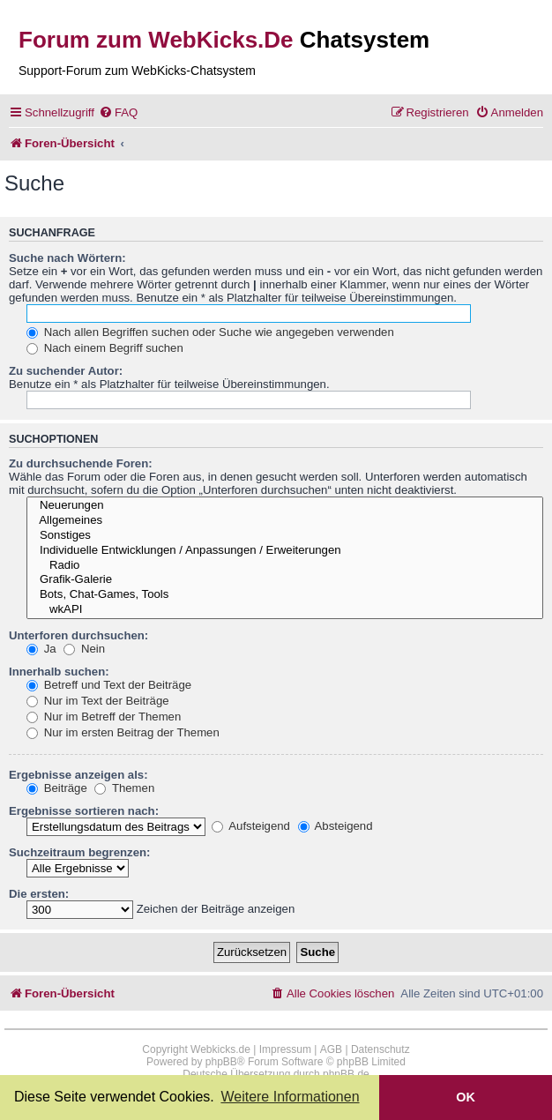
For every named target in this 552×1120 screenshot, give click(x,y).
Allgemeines (284, 520)
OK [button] (465, 1097)
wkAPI (284, 609)
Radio (284, 565)
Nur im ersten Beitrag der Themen (123, 732)
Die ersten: (39, 893)
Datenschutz (380, 1049)
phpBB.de (346, 1074)
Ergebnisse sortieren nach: (84, 811)
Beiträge (56, 788)
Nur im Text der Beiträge (97, 700)
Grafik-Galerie (284, 579)
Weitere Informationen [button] (289, 1096)
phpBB (221, 1062)
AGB (331, 1049)
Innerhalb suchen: (59, 671)
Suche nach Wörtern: (67, 258)
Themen (124, 788)
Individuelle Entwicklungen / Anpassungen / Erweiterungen (284, 550)
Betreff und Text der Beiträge (108, 684)
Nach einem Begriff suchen (104, 348)
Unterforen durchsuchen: (78, 635)
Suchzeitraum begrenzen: (79, 852)
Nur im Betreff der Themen (103, 716)
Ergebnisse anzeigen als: (78, 774)
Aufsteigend (251, 826)
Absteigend (335, 826)
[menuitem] (118, 112)
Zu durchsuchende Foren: (81, 463)
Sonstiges (284, 535)
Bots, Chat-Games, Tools (284, 594)
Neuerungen (284, 505)
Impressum (285, 1049)
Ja (41, 648)
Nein (84, 648)
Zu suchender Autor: (66, 370)
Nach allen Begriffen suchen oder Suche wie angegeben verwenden (210, 332)
